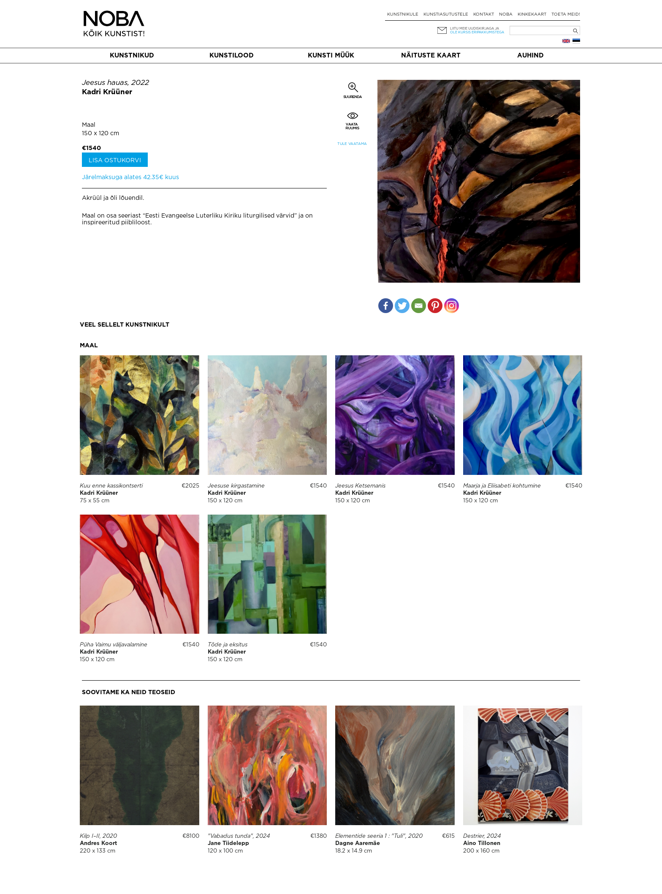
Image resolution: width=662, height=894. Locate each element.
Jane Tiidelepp (228, 843)
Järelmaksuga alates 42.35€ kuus (130, 177)
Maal (88, 125)
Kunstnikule (402, 14)
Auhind (530, 55)
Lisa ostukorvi (115, 160)
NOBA (506, 14)
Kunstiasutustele (445, 14)
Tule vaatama (352, 143)
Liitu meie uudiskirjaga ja (474, 28)
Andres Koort (98, 843)
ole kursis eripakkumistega (477, 32)
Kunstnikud (132, 55)
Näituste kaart (431, 55)
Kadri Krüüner (107, 92)
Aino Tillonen (481, 843)
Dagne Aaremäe (357, 843)
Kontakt (483, 14)
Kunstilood (231, 55)
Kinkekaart (532, 14)
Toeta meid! (565, 14)
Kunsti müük (331, 55)
